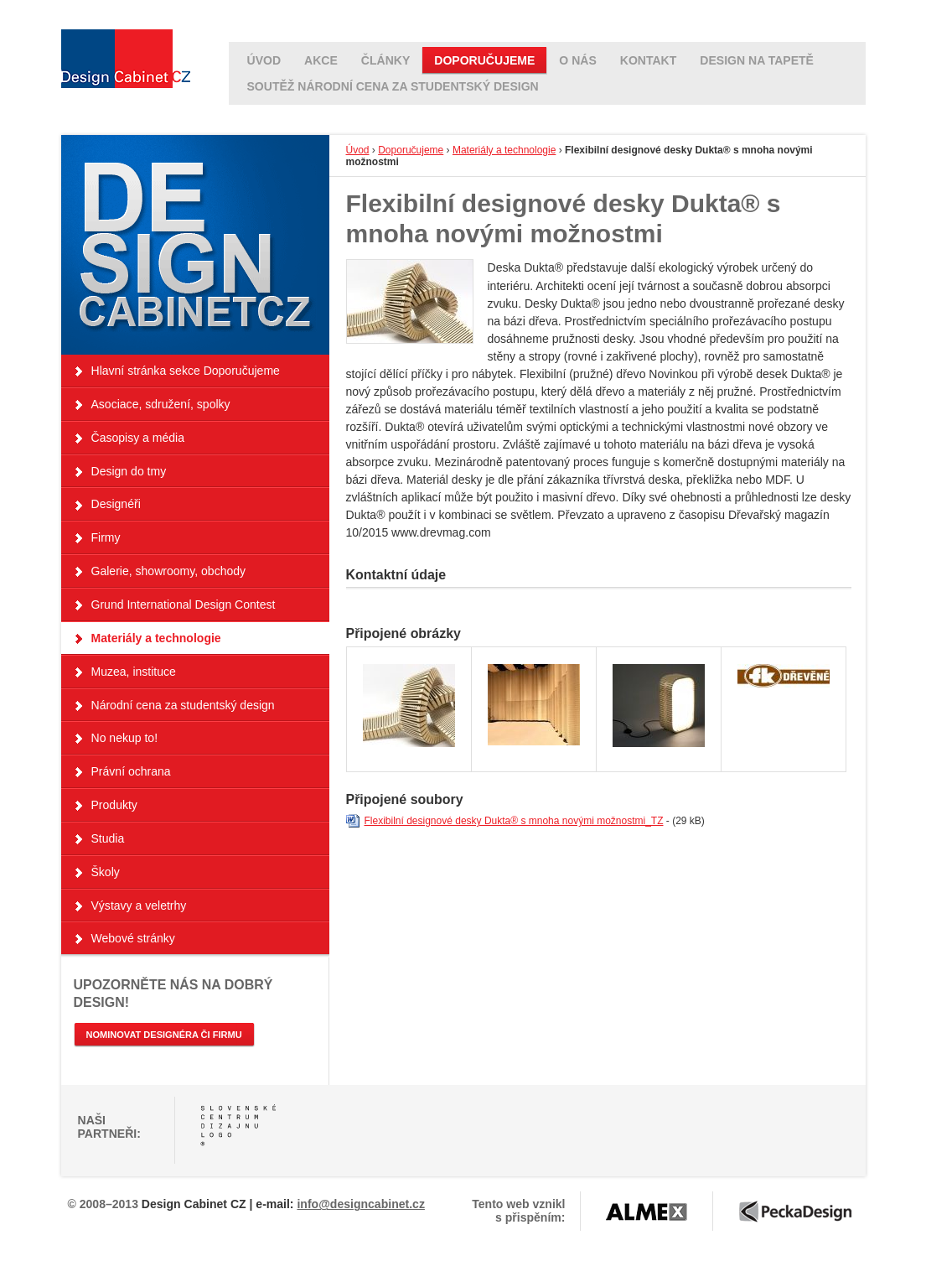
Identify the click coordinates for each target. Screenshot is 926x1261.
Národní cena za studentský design (183, 705)
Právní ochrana (131, 771)
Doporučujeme (410, 150)
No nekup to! (124, 738)
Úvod (358, 150)
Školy (105, 872)
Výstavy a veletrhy (139, 905)
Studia (108, 838)
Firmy (106, 537)
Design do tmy (129, 471)
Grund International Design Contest (183, 604)
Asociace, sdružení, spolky (160, 404)
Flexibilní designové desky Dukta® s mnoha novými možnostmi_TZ (514, 821)
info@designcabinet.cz (360, 1204)
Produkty (114, 805)
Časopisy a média (138, 437)
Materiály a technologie (504, 150)
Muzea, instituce (133, 671)
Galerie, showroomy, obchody (168, 571)
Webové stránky (133, 938)
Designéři (116, 504)
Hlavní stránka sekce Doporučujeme (185, 370)
